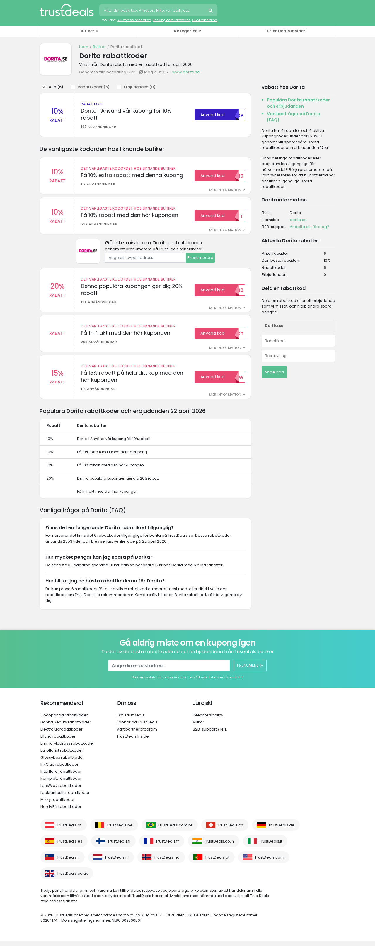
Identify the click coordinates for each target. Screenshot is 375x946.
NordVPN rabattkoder (60, 812)
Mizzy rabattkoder (57, 805)
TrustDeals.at (69, 830)
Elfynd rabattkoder (58, 741)
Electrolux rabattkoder (61, 734)
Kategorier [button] (185, 31)
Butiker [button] (86, 31)
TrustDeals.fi (119, 846)
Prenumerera (200, 259)
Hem (83, 47)
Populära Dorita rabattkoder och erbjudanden (298, 103)
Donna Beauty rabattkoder (65, 727)
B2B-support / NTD (210, 734)
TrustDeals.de (281, 830)
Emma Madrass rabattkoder (67, 748)
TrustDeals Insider (286, 31)
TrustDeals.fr (167, 846)
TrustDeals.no (167, 862)
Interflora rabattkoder (61, 776)
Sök (211, 11)
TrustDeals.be (120, 830)
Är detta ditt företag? (309, 227)
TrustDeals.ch (230, 830)
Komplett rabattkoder (61, 784)
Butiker (99, 47)
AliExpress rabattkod (134, 20)
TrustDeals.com (269, 862)
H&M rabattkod (204, 20)
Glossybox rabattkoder (62, 762)
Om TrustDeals (130, 720)
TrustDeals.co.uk (72, 879)
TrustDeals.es (69, 846)
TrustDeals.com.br (175, 830)
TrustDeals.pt (217, 862)
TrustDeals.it (270, 846)
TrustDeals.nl (117, 862)
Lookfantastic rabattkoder (65, 798)
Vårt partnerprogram (137, 734)
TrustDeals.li (68, 862)
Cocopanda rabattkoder (64, 720)
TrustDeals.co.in (219, 846)
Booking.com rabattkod (172, 20)
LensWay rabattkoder (60, 791)
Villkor (198, 727)
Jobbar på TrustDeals (137, 727)
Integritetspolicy (208, 720)
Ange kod (274, 372)
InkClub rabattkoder (59, 769)
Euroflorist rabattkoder (61, 755)
